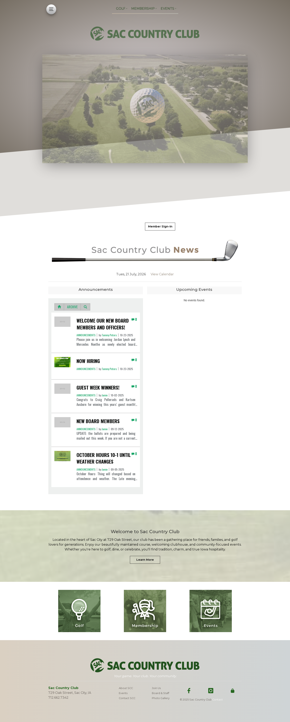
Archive (72, 306)
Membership (143, 8)
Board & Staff (160, 693)
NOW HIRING (88, 361)
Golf (120, 8)
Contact (217, 699)
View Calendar (160, 274)
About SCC (126, 688)
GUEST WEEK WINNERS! (98, 387)
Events (167, 8)
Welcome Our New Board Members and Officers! (103, 324)
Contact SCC (127, 698)
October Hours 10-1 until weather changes (104, 458)
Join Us (156, 688)
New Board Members (98, 421)
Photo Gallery (161, 698)
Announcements (86, 335)
